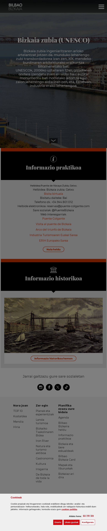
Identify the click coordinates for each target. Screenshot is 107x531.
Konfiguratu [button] (88, 522)
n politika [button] (69, 509)
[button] (84, 516)
